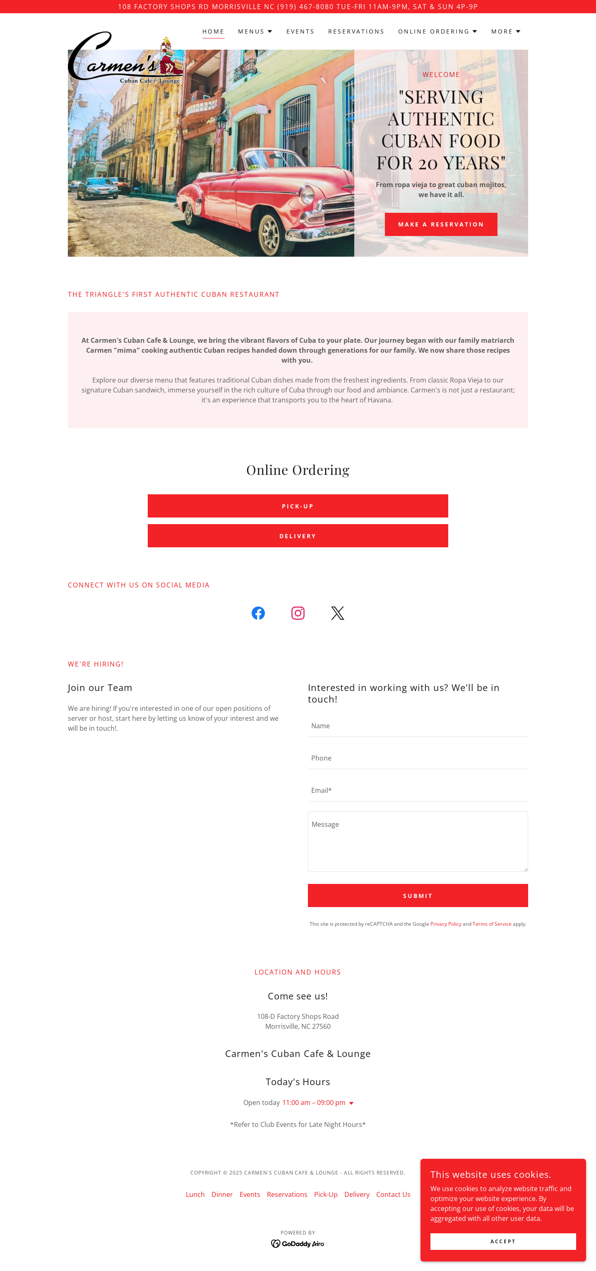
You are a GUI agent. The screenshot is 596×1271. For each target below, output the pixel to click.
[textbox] (418, 726)
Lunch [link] (195, 1194)
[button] (255, 31)
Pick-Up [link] (326, 1194)
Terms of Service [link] (492, 923)
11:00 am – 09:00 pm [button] (314, 1102)
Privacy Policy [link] (445, 923)
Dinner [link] (222, 1194)
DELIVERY (298, 536)
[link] (125, 29)
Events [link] (300, 31)
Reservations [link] (356, 31)
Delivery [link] (357, 1194)
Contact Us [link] (393, 1194)
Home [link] (213, 31)
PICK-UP (298, 506)
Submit (418, 896)
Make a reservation (441, 224)
